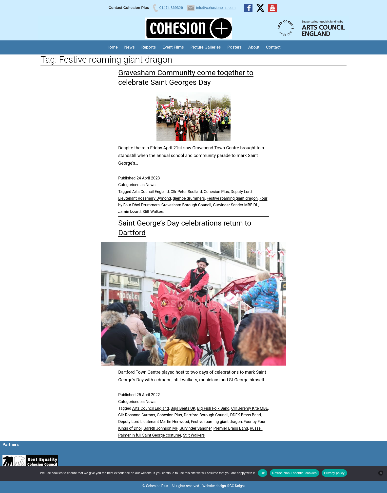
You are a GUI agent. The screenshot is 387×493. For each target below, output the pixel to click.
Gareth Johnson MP (160, 428)
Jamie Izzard (129, 211)
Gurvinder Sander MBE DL (235, 205)
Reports (148, 47)
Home (112, 47)
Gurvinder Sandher (195, 428)
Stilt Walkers (153, 211)
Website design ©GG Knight (223, 486)
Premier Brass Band (230, 428)
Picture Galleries (205, 47)
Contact (273, 47)
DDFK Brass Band (245, 415)
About (253, 47)
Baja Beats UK (183, 408)
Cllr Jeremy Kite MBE (249, 408)
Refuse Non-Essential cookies (294, 473)
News (129, 47)
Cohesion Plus (216, 191)
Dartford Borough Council (206, 415)
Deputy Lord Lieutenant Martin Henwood (153, 421)
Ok (262, 473)
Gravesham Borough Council (186, 205)
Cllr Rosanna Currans (136, 415)
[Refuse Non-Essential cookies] (380, 473)
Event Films (173, 47)
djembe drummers (189, 198)
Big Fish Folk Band (213, 408)
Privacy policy (334, 473)
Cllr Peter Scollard (186, 191)
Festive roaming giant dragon (232, 198)
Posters (234, 47)
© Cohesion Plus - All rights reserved (170, 486)
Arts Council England (150, 191)
